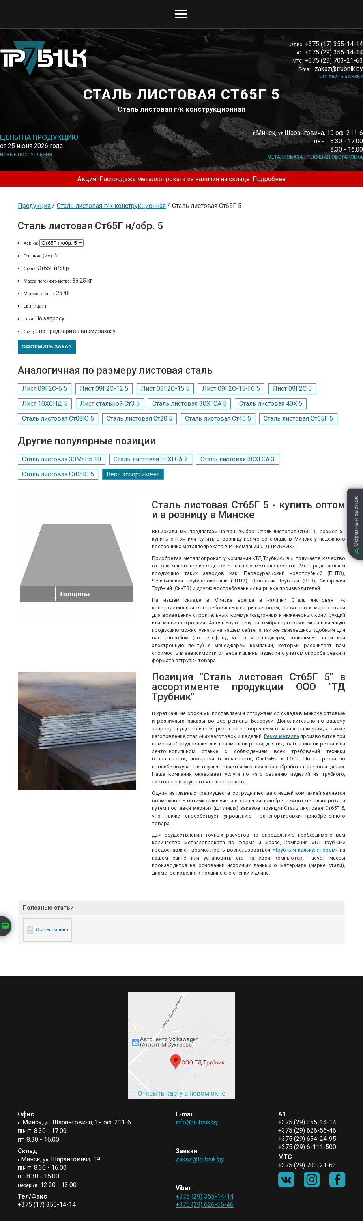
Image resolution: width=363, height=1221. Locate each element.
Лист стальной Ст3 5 (110, 403)
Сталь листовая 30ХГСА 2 (151, 459)
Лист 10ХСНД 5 (44, 403)
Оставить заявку (341, 76)
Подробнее (269, 179)
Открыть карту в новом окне (181, 1093)
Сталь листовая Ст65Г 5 (298, 418)
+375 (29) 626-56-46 (205, 1204)
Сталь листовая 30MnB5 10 (61, 459)
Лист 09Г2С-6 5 (44, 388)
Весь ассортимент (133, 474)
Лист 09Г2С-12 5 (104, 388)
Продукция (34, 206)
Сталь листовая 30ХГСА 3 (237, 459)
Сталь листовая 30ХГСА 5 (189, 403)
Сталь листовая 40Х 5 (270, 403)
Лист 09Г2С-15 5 (165, 388)
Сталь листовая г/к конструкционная (111, 206)
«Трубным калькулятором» (305, 850)
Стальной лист (52, 930)
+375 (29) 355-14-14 (205, 1196)
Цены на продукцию (39, 137)
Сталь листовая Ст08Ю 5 (58, 418)
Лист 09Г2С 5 (292, 388)
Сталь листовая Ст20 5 (139, 418)
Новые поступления (26, 154)
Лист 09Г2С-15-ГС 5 (231, 388)
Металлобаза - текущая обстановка (315, 157)
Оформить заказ (47, 347)
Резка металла (281, 736)
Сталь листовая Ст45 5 (218, 418)
